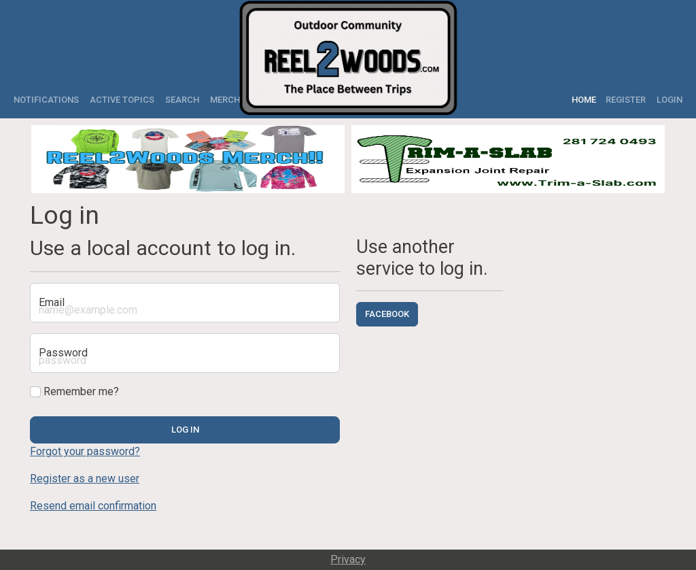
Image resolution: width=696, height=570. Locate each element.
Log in (185, 429)
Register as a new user (84, 478)
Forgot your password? (85, 451)
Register (626, 100)
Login (669, 100)
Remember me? (74, 391)
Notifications (46, 100)
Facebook (387, 314)
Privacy (348, 559)
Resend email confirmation (93, 505)
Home (586, 100)
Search (182, 100)
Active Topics (122, 100)
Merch (225, 100)
